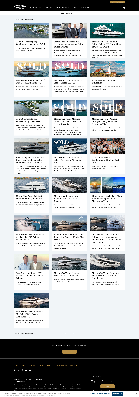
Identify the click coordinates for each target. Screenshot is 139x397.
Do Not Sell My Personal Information (100, 393)
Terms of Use (38, 379)
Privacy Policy (17, 379)
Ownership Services (62, 7)
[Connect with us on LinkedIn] (30, 370)
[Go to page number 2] (68, 333)
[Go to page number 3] (71, 333)
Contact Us (69, 352)
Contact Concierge (117, 2)
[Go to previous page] (62, 334)
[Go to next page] (76, 334)
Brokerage (48, 7)
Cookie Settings (20, 381)
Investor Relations (46, 365)
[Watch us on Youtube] (26, 370)
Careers (32, 365)
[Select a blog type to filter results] (72, 13)
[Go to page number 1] (65, 333)
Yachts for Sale (35, 7)
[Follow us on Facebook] (14, 370)
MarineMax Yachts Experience (67, 365)
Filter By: (62, 13)
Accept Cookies (117, 393)
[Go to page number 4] (74, 333)
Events (75, 7)
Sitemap (28, 379)
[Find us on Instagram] (22, 370)
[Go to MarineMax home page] (19, 7)
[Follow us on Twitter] (18, 370)
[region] (69, 394)
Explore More (85, 7)
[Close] (136, 394)
